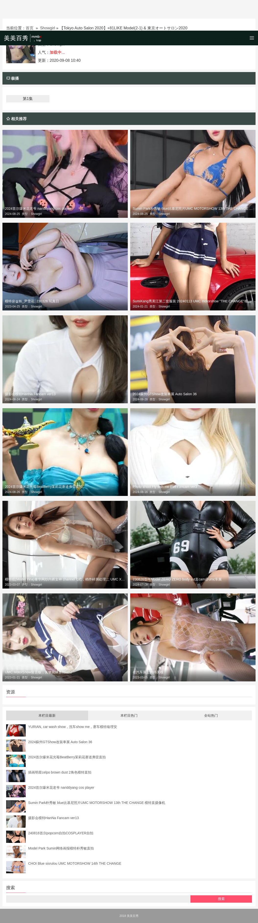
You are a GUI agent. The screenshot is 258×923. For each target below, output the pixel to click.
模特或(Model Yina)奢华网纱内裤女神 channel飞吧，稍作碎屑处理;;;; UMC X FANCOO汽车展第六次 (65, 579)
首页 (30, 28)
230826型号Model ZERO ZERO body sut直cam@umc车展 (177, 579)
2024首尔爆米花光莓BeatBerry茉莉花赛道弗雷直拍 (43, 487)
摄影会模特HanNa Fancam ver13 (30, 394)
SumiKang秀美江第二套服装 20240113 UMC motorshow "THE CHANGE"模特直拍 (193, 301)
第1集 (28, 99)
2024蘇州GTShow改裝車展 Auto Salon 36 (165, 394)
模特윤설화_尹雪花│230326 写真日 (32, 301)
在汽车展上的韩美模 (148, 672)
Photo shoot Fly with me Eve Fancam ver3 (165, 487)
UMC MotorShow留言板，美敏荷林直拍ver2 (38, 672)
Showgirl (47, 28)
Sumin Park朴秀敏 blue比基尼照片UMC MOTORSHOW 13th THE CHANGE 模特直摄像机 (193, 208)
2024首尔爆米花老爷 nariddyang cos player (38, 208)
